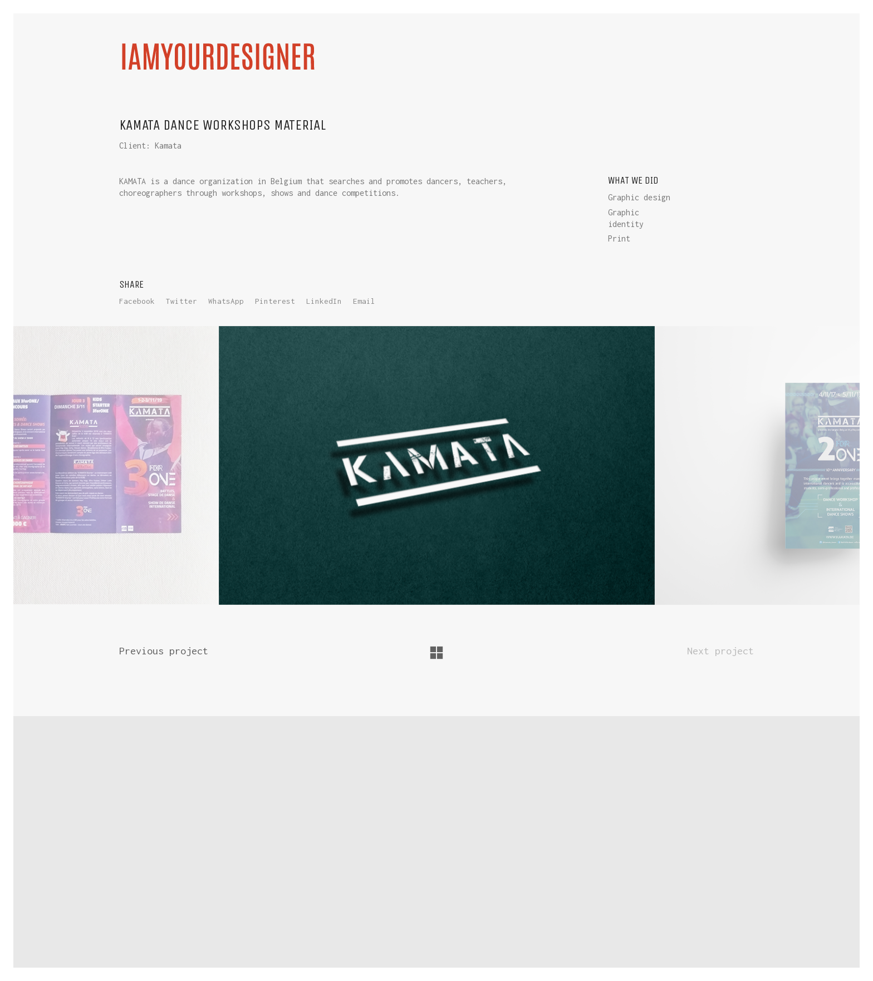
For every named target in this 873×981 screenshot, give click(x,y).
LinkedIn (324, 301)
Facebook (137, 301)
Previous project (163, 651)
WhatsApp (226, 301)
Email (364, 301)
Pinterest (275, 301)
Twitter (181, 301)
